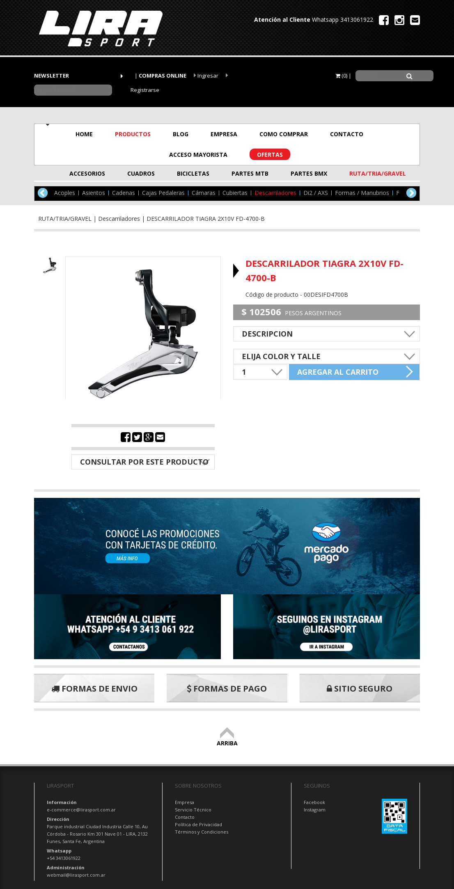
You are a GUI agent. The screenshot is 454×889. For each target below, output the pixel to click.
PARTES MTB (250, 173)
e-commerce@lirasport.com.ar (81, 810)
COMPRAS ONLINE (162, 75)
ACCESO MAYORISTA (198, 154)
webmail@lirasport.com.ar (76, 875)
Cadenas (123, 192)
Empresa (184, 802)
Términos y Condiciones (201, 832)
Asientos (93, 192)
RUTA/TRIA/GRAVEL (369, 173)
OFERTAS (270, 154)
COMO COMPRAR (283, 134)
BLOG (180, 134)
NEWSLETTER (51, 75)
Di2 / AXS (315, 192)
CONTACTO (346, 134)
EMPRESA (224, 134)
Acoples (64, 192)
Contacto (185, 817)
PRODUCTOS (133, 134)
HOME (84, 134)
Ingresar (206, 75)
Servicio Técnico (193, 810)
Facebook (314, 802)
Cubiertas (235, 192)
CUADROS (141, 173)
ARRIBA (227, 739)
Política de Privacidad (198, 824)
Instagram (315, 810)
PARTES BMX (309, 173)
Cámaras (204, 192)
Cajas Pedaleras (163, 192)
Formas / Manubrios (362, 192)
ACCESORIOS (87, 173)
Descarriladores (275, 192)
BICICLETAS (193, 173)
